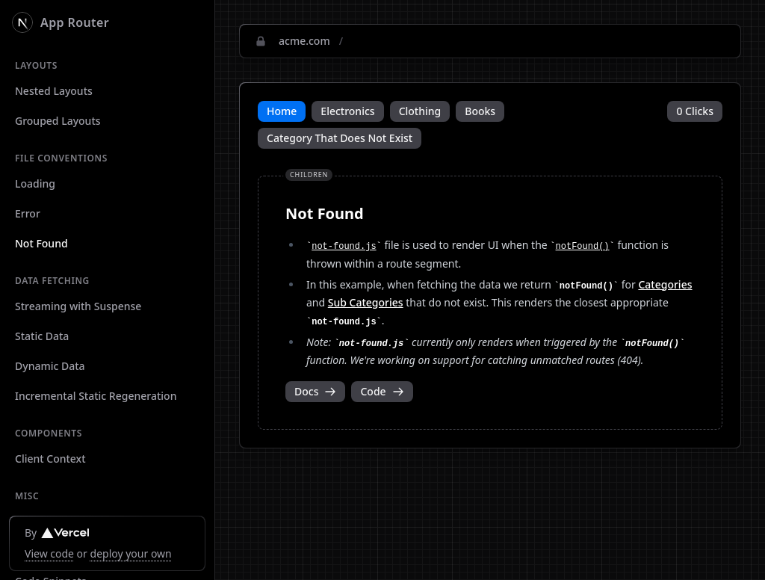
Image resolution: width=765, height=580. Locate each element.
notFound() (583, 246)
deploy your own (131, 553)
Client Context (50, 458)
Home (282, 111)
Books (480, 111)
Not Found (41, 243)
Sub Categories (365, 302)
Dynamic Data (50, 366)
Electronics (347, 111)
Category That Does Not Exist (339, 138)
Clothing (420, 111)
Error (27, 213)
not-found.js (344, 246)
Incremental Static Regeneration (95, 396)
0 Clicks (694, 111)
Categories (665, 284)
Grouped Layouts (58, 121)
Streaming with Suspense (78, 306)
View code (49, 553)
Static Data (42, 336)
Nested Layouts (54, 91)
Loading (35, 183)
